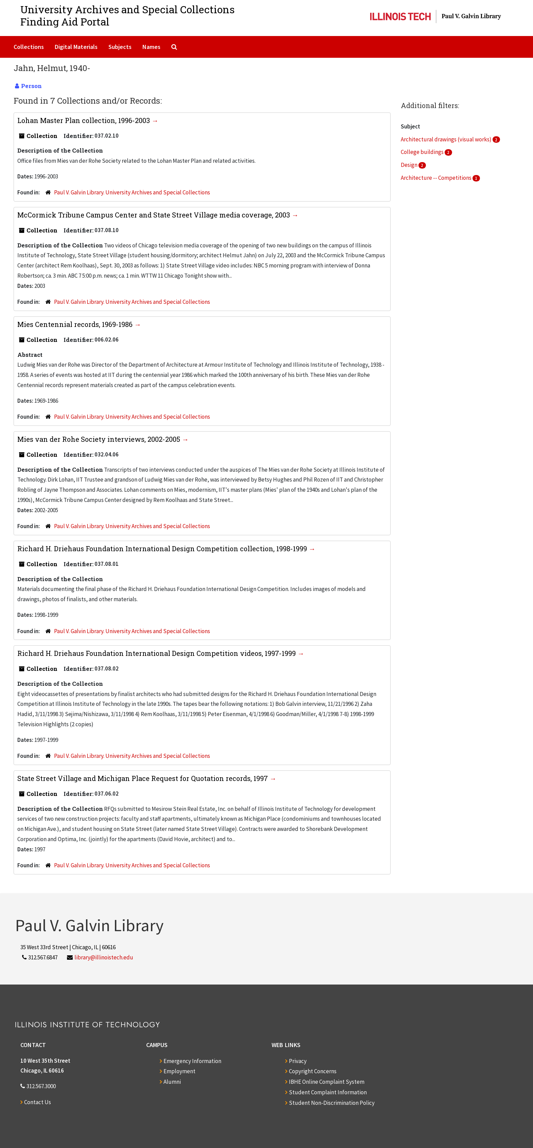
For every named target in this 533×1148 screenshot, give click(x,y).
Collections (29, 47)
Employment (179, 1071)
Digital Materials (76, 47)
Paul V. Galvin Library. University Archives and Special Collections (132, 192)
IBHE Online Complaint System (326, 1081)
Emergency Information (192, 1061)
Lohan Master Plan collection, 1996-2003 (84, 120)
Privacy (298, 1061)
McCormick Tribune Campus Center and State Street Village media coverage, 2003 (154, 214)
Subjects (120, 47)
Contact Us (37, 1102)
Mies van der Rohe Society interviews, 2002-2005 (99, 439)
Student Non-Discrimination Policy (332, 1103)
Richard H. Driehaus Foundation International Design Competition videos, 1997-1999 (157, 653)
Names (151, 47)
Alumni (172, 1081)
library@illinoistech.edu (103, 957)
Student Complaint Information (328, 1092)
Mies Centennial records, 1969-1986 (75, 324)
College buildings (423, 152)
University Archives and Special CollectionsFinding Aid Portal (127, 15)
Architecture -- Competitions (436, 177)
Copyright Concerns (313, 1071)
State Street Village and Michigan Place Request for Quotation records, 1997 (143, 778)
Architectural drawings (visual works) (447, 139)
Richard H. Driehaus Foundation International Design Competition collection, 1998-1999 (163, 548)
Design (409, 165)
